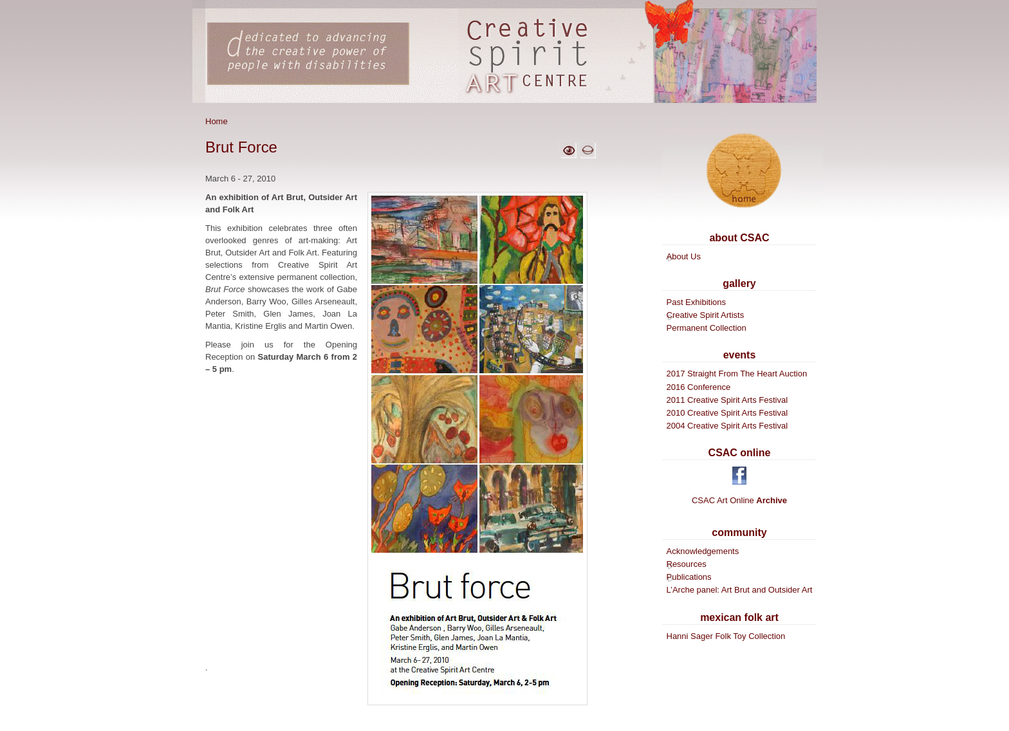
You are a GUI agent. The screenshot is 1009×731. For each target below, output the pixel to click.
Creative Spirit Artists (706, 315)
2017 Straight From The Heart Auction (737, 373)
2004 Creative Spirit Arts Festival (727, 425)
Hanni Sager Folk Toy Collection (726, 636)
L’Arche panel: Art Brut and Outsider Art (740, 590)
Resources (687, 564)
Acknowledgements (703, 551)
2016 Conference (699, 387)
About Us (684, 256)
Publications (689, 577)
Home (216, 121)
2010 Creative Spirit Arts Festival (727, 413)
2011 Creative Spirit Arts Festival (727, 400)
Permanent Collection (706, 328)
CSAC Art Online (739, 500)
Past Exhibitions (697, 302)
